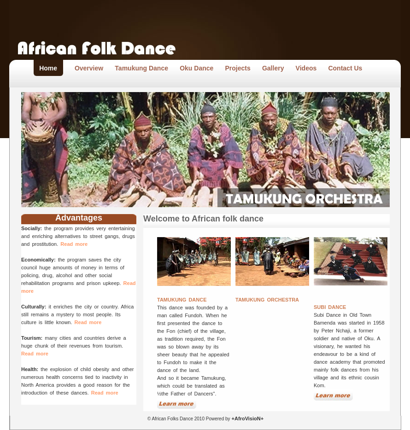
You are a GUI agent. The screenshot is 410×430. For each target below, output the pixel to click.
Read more (74, 244)
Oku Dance (196, 68)
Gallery (273, 68)
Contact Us (345, 68)
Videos (306, 68)
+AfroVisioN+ (247, 418)
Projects (238, 68)
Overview (89, 68)
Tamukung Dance (141, 68)
